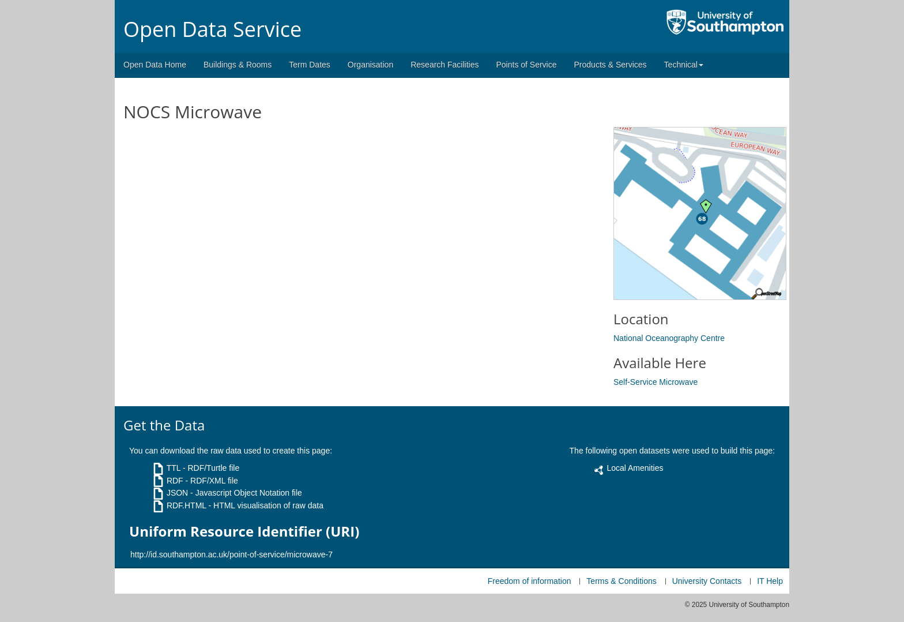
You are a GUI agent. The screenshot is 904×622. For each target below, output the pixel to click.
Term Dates (309, 64)
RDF (175, 480)
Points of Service (526, 64)
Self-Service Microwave (655, 382)
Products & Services (610, 64)
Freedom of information (529, 581)
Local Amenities (635, 468)
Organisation (370, 64)
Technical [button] (683, 64)
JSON (177, 492)
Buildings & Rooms (238, 64)
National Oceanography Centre (669, 338)
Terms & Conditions (621, 581)
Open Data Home (154, 64)
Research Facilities (444, 64)
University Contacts (707, 581)
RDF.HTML (186, 505)
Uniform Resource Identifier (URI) (244, 531)
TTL (173, 468)
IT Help (770, 581)
